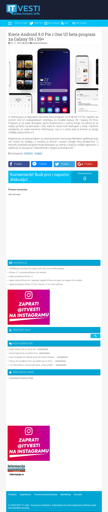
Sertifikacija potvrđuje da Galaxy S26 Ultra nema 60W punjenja (36, 268)
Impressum (25, 494)
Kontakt (78, 494)
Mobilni (28, 153)
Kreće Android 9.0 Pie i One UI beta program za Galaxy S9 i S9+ (51, 36)
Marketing (66, 494)
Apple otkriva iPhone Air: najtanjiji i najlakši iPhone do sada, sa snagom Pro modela (45, 280)
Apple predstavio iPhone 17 (21, 276)
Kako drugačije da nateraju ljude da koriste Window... (32, 357)
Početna (12, 494)
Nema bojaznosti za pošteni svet (23, 353)
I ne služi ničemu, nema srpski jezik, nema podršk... (31, 365)
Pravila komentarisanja (45, 494)
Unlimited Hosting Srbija (21, 378)
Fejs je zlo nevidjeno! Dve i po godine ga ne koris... (31, 361)
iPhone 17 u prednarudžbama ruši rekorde (27, 272)
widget (38, 153)
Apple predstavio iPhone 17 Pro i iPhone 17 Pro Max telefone (36, 284)
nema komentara (39, 43)
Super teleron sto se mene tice (22, 349)
